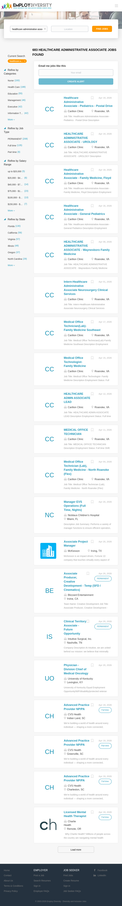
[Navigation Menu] (116, 5)
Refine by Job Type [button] (13, 130)
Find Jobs (102, 29)
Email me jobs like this (52, 66)
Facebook (102, 870)
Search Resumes (42, 880)
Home (7, 870)
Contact (7, 875)
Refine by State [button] (16, 219)
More (10, 119)
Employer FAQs (41, 891)
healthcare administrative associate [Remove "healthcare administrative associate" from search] (18, 61)
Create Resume (71, 880)
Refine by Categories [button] (11, 72)
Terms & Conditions (13, 886)
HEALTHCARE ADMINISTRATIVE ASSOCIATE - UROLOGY (80, 137)
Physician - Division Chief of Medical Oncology (76, 669)
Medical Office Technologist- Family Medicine (75, 362)
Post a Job (39, 875)
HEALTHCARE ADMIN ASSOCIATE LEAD (77, 398)
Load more (76, 849)
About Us (8, 880)
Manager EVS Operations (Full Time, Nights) (75, 506)
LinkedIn (102, 875)
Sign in (37, 886)
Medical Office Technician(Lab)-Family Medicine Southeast (82, 326)
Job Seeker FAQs (72, 891)
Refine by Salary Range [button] (15, 163)
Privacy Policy (11, 891)
